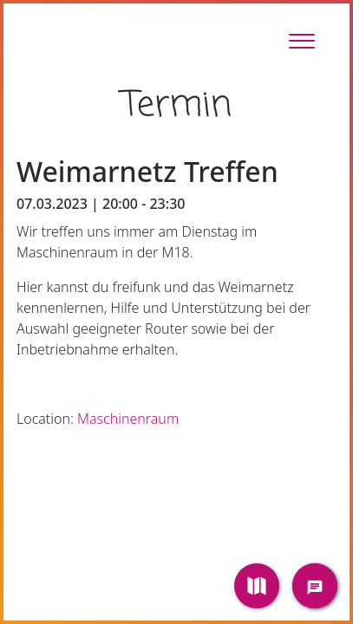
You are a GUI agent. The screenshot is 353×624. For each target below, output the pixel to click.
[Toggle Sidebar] (301, 41)
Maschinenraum (128, 418)
